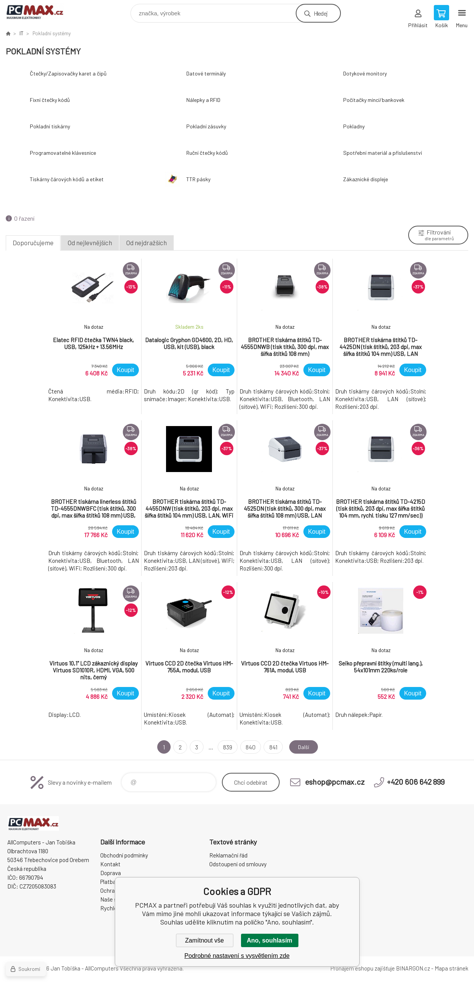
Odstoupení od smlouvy (238, 864)
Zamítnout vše (204, 940)
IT (21, 33)
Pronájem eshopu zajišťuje (363, 968)
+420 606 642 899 (416, 781)
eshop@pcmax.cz (335, 781)
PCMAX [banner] (39, 11)
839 (225, 747)
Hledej (320, 13)
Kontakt (110, 864)
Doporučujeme (33, 242)
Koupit (125, 370)
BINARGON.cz (413, 968)
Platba (108, 881)
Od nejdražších (146, 242)
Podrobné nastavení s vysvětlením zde (237, 955)
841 (271, 747)
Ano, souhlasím (269, 940)
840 (249, 747)
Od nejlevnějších (90, 242)
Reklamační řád (228, 855)
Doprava (110, 872)
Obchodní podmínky (124, 855)
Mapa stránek (451, 968)
